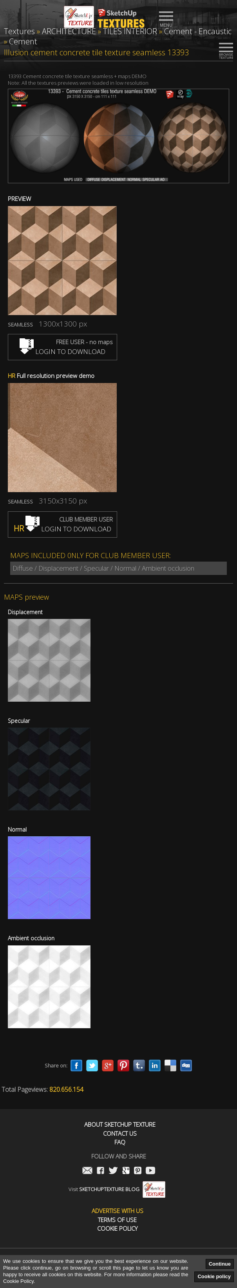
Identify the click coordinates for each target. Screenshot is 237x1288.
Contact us (120, 1133)
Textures (19, 31)
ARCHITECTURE (69, 31)
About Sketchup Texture (120, 1124)
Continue (220, 1264)
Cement (23, 41)
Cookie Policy (117, 1228)
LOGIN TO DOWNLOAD (62, 351)
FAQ (119, 1142)
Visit (117, 1189)
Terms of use (117, 1220)
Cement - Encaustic (198, 31)
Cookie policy (214, 1276)
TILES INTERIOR (130, 31)
